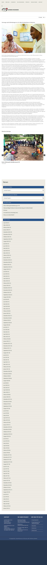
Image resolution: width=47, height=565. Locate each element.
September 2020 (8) (8, 378)
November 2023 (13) (8, 290)
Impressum (34, 528)
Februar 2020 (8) (7, 394)
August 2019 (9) (7, 408)
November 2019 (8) (7, 401)
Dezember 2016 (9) (7, 482)
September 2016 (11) (8, 489)
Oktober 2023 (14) (7, 292)
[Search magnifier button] (43, 190)
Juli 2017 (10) (6, 466)
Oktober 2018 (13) (7, 431)
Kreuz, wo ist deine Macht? (9, 214)
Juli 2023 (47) (6, 299)
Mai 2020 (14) (6, 387)
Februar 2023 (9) (7, 311)
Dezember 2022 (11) (8, 315)
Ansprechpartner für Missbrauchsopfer (36, 523)
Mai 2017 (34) (6, 471)
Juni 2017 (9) (6, 468)
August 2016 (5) (7, 492)
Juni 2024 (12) (6, 273)
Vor (43, 17)
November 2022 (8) (7, 318)
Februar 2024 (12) (7, 283)
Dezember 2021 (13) (8, 343)
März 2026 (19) (7, 225)
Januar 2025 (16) (7, 257)
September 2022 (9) (8, 322)
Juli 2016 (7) (6, 494)
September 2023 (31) (8, 294)
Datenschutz (34, 530)
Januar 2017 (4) (7, 480)
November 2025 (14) (8, 234)
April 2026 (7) (6, 222)
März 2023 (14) (7, 308)
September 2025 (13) (8, 239)
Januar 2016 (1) (7, 508)
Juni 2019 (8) (6, 413)
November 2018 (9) (7, 429)
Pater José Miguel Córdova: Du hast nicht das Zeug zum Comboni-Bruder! (18, 208)
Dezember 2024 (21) (8, 259)
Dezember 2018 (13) (8, 427)
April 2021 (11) (7, 362)
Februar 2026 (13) (7, 227)
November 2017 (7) (7, 457)
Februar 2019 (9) (7, 422)
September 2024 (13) (8, 266)
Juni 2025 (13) (6, 246)
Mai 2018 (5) (6, 443)
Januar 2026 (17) (7, 229)
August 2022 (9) (7, 324)
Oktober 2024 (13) (7, 264)
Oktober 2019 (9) (7, 403)
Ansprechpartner (35, 520)
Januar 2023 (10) (7, 313)
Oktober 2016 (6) (7, 487)
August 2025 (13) (7, 241)
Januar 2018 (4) (7, 452)
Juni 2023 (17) (6, 301)
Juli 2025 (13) (6, 243)
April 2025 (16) (7, 250)
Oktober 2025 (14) (7, 236)
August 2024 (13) (7, 269)
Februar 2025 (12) (7, 255)
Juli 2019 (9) (6, 410)
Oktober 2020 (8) (7, 376)
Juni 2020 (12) (6, 385)
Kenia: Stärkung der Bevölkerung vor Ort (11, 162)
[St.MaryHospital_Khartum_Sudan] (23, 38)
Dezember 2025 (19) (8, 232)
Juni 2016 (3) (6, 496)
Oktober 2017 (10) (7, 459)
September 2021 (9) (8, 350)
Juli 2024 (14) (6, 271)
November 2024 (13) (8, 262)
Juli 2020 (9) (6, 383)
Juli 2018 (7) (6, 438)
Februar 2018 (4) (7, 450)
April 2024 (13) (7, 278)
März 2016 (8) (6, 503)
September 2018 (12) (8, 434)
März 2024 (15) (7, 280)
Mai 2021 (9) (6, 359)
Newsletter (34, 525)
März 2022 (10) (7, 336)
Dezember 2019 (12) (8, 399)
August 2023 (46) (7, 297)
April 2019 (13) (7, 417)
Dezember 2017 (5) (7, 454)
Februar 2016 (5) (7, 506)
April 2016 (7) (6, 501)
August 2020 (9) (7, 380)
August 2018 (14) (7, 436)
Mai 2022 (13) (6, 331)
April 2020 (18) (7, 389)
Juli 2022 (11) (6, 327)
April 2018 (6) (6, 445)
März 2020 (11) (7, 392)
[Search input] (23, 190)
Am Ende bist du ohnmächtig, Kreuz (11, 212)
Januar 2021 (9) (7, 369)
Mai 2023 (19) (6, 304)
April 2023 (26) (7, 306)
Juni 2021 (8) (6, 357)
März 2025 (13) (7, 253)
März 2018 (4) (6, 448)
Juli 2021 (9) (6, 355)
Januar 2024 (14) (7, 285)
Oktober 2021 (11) (7, 348)
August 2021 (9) (7, 352)
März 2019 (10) (7, 420)
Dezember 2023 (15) (8, 287)
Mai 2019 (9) (6, 415)
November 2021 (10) (8, 345)
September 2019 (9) (8, 406)
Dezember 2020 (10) (8, 371)
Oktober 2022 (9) (7, 320)
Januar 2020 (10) (7, 396)
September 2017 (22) (8, 461)
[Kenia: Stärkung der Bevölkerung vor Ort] (23, 134)
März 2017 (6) (6, 475)
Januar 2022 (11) (7, 341)
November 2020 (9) (7, 373)
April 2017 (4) (6, 473)
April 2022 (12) (7, 334)
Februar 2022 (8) (7, 338)
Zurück (40, 17)
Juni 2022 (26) (6, 329)
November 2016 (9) (7, 485)
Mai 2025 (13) (6, 248)
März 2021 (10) (7, 364)
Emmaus (5, 210)
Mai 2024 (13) (6, 276)
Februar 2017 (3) (7, 478)
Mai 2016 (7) (6, 499)
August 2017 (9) (7, 464)
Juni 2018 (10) (6, 441)
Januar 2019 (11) (7, 424)
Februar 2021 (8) (7, 366)
